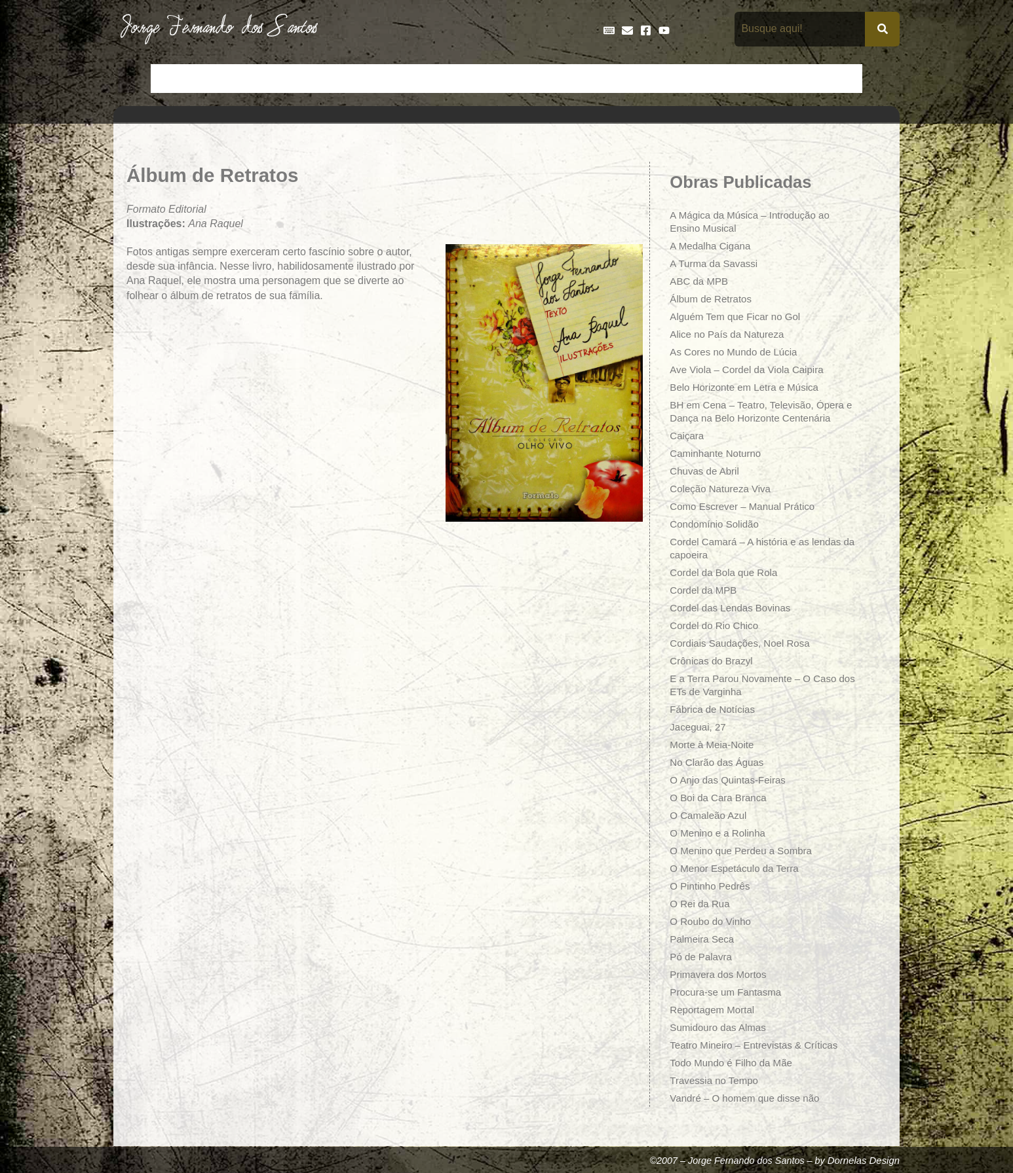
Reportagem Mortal (714, 1009)
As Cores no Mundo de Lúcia (737, 351)
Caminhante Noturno (718, 453)
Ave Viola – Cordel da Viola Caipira (751, 369)
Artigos (218, 78)
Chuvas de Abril (706, 471)
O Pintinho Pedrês (712, 886)
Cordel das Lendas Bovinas (734, 607)
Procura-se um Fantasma (729, 992)
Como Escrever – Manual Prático (747, 506)
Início (172, 78)
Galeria (635, 78)
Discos (471, 78)
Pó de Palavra (703, 956)
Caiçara (688, 435)
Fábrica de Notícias (715, 709)
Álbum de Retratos (713, 298)
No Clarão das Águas (719, 762)
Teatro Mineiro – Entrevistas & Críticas (759, 1045)
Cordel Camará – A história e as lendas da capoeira (760, 548)
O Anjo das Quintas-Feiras (731, 779)
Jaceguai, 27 (699, 726)
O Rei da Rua (701, 903)
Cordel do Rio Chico (716, 625)
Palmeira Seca (704, 939)
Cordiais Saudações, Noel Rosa (744, 643)
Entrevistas (528, 78)
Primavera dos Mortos (721, 974)
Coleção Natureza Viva (723, 488)
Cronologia (415, 78)
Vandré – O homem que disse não (749, 1098)
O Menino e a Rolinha (720, 833)
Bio (258, 78)
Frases (585, 78)
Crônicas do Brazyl (713, 660)
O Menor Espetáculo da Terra (738, 868)
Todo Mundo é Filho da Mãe (734, 1062)
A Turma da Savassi (716, 263)
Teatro (839, 78)
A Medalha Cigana (712, 245)
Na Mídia (733, 78)
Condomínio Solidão (717, 524)
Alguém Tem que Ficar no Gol (739, 316)
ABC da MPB (700, 281)
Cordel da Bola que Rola (727, 572)
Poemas (789, 78)
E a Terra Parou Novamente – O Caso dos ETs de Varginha (758, 685)
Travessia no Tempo (716, 1080)
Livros (682, 78)
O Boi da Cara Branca (721, 797)
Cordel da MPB (705, 590)
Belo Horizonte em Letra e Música (749, 387)
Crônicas (353, 78)
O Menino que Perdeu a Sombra (745, 850)
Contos (300, 78)
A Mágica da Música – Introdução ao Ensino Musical (754, 221)
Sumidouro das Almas (721, 1027)
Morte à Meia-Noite (714, 744)
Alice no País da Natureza (730, 334)
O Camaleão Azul (711, 815)
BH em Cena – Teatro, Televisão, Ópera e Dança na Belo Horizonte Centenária (762, 411)
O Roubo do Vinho (712, 921)
